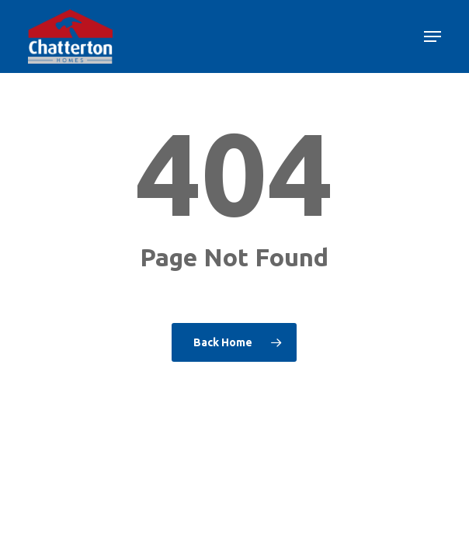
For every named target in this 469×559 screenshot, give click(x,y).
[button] (432, 36)
